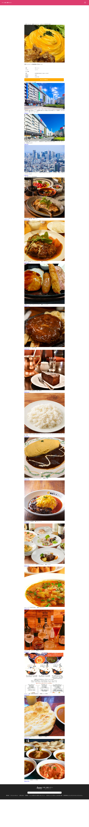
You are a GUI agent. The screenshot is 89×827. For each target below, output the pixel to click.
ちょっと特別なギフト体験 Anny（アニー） (37, 795)
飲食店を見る (26, 219)
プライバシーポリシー (14, 795)
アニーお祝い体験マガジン (7, 2)
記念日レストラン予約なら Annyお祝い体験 (54, 795)
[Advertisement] (44, 14)
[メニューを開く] (85, 2)
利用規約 (26, 795)
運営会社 (7, 795)
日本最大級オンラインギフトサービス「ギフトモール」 (73, 795)
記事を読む (26, 113)
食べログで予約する (44, 79)
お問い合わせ (21, 795)
